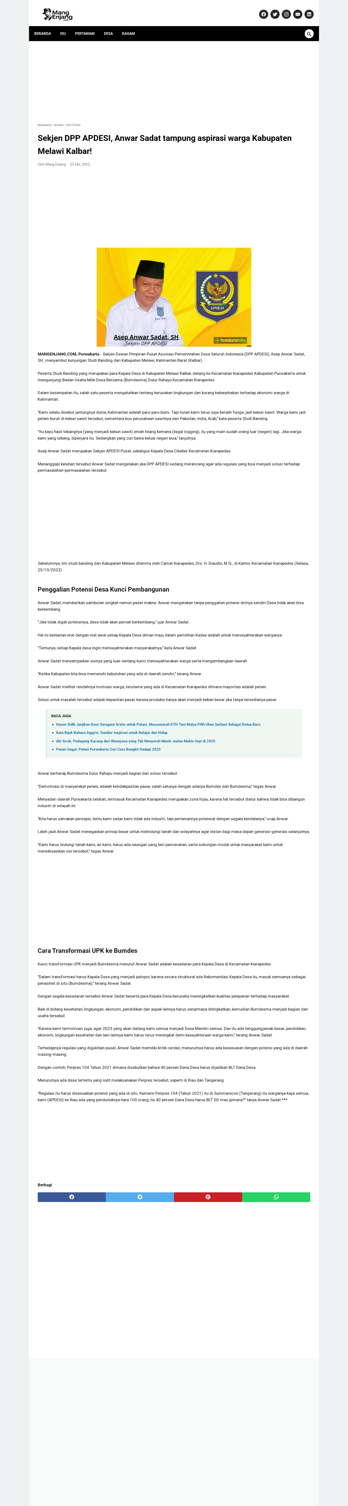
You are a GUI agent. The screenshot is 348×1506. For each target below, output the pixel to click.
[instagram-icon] (282, 9)
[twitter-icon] (271, 9)
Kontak (118, 1487)
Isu (66, 25)
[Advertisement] (129, 75)
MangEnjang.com (181, 1498)
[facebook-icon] (259, 9)
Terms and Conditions (237, 1487)
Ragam (131, 25)
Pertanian (88, 25)
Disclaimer (206, 1487)
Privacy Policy (181, 1487)
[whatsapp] (197, 1327)
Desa (111, 25)
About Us (100, 1487)
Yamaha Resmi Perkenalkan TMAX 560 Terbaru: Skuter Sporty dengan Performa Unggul (274, 483)
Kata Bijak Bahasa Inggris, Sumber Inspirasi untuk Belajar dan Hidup (111, 792)
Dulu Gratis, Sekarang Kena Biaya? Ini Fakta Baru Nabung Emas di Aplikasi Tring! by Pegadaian (273, 378)
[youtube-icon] (294, 9)
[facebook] (60, 1327)
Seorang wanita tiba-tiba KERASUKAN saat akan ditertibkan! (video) (274, 403)
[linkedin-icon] (305, 9)
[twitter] (106, 1327)
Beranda (46, 25)
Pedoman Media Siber (147, 1487)
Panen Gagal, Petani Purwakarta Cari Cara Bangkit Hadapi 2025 (108, 814)
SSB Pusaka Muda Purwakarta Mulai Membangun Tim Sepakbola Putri (273, 427)
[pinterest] (152, 1327)
